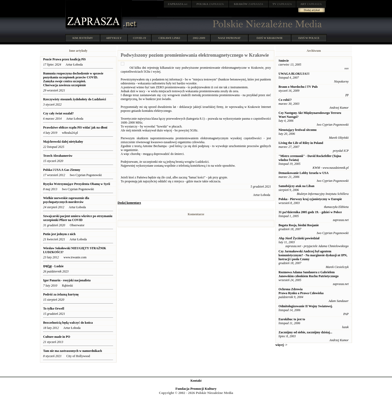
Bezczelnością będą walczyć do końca (68, 322)
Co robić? (285, 100)
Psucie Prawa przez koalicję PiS (64, 59)
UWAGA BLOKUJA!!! (294, 73)
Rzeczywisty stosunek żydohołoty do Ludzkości (74, 99)
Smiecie (284, 60)
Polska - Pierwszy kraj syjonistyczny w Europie (310, 199)
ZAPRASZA (210, 3)
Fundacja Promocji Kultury (195, 389)
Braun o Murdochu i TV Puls (298, 87)
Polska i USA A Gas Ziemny (62, 170)
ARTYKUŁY (114, 37)
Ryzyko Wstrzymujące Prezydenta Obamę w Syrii (76, 184)
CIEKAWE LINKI (169, 37)
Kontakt (196, 380)
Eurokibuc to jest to (292, 319)
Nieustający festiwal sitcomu (297, 130)
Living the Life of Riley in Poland (301, 143)
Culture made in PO (56, 337)
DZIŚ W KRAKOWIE (270, 37)
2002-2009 (199, 37)
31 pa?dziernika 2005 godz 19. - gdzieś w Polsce (310, 212)
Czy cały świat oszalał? (58, 113)
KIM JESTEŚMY (82, 37)
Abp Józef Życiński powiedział (299, 238)
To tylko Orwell (53, 308)
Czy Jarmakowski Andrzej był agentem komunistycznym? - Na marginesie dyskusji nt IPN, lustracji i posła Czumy (313, 255)
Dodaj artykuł (312, 9)
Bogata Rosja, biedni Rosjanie (299, 225)
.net (178, 3)
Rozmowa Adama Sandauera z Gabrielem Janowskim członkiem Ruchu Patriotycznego (309, 274)
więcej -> (281, 345)
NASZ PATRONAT (229, 37)
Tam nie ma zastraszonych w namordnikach (72, 351)
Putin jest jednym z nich (59, 234)
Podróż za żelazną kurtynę (61, 294)
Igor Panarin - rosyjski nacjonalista (67, 280)
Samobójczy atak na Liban (296, 186)
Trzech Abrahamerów (57, 156)
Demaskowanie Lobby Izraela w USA (303, 173)
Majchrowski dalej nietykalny (63, 141)
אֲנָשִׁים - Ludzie (53, 266)
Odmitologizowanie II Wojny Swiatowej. (306, 306)
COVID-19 (139, 37)
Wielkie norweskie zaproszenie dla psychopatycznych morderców (66, 200)
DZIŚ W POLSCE (308, 37)
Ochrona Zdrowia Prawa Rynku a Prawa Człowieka (301, 291)
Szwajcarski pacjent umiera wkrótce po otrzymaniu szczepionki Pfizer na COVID (77, 218)
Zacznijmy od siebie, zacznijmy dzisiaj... (305, 332)
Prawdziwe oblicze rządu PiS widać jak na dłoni (75, 127)
